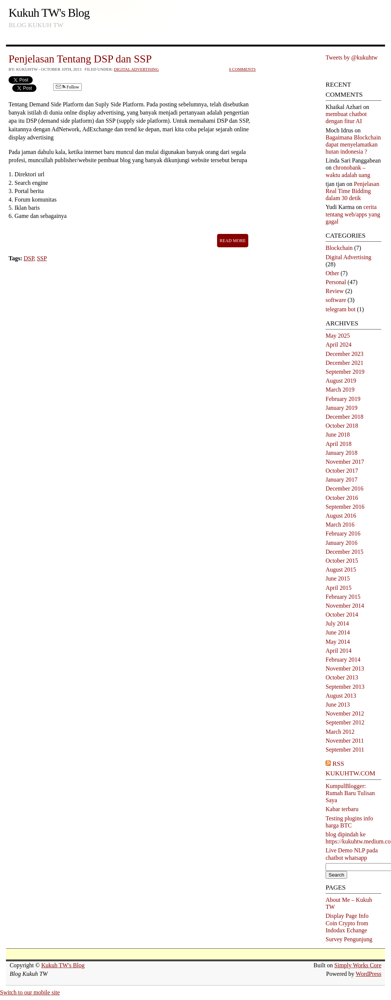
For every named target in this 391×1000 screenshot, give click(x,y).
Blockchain (339, 248)
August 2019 (341, 380)
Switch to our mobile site (30, 992)
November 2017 (345, 462)
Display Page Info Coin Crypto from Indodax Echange (347, 923)
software (336, 300)
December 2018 (344, 417)
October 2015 (342, 560)
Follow (67, 87)
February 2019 (343, 399)
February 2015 (343, 597)
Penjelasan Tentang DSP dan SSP (80, 59)
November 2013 (345, 668)
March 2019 (340, 389)
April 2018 (339, 444)
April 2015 (339, 588)
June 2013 (338, 704)
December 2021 (344, 363)
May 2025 (338, 335)
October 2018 (342, 425)
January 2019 (342, 408)
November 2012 (345, 713)
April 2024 (339, 344)
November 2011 (345, 740)
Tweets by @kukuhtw (352, 57)
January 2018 (342, 453)
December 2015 (344, 552)
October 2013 (342, 677)
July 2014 (337, 623)
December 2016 (344, 488)
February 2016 (343, 533)
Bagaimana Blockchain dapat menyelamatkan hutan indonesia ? (353, 144)
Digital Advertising (136, 69)
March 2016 (340, 524)
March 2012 (340, 732)
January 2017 (342, 479)
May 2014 (338, 642)
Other (332, 273)
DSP (29, 258)
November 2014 (345, 605)
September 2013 (345, 687)
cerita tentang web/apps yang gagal (353, 214)
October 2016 (342, 498)
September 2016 (345, 507)
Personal (336, 282)
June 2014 (338, 632)
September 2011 (345, 749)
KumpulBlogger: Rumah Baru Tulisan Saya (350, 793)
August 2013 (341, 695)
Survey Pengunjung (349, 939)
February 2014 (343, 659)
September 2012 (345, 722)
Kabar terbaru (342, 809)
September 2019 (345, 372)
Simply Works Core (358, 965)
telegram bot (340, 309)
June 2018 (338, 434)
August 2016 (341, 515)
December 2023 (344, 354)
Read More (233, 240)
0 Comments (242, 69)
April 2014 (339, 650)
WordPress (368, 974)
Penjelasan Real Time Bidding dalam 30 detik (352, 191)
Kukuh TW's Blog (49, 12)
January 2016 (342, 543)
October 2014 (342, 614)
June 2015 (338, 578)
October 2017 (342, 470)
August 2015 (341, 569)
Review (335, 291)
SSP (42, 258)
